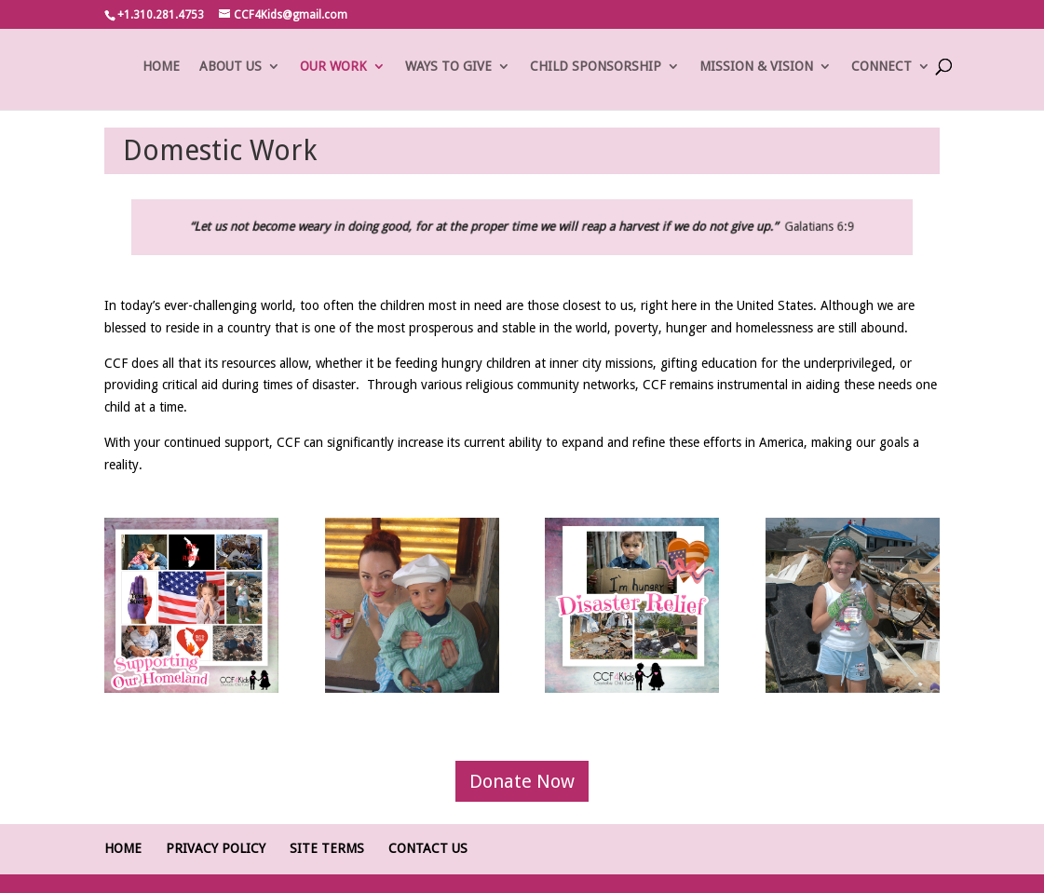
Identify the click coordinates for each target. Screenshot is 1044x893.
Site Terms (327, 848)
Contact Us (428, 848)
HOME (161, 67)
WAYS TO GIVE (448, 67)
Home (123, 848)
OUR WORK (333, 67)
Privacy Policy (215, 848)
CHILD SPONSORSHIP (595, 67)
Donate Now (522, 781)
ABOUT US (230, 67)
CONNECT (881, 67)
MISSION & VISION (756, 67)
